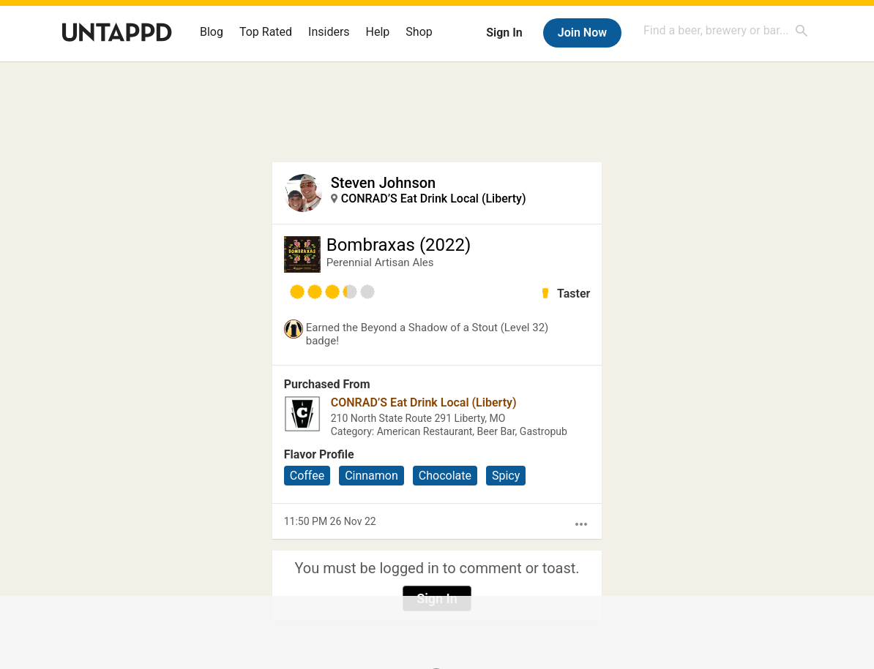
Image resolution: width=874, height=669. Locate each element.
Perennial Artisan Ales (380, 262)
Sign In (504, 32)
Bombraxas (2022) (398, 245)
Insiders (329, 32)
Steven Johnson (383, 183)
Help (378, 32)
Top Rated (265, 32)
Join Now (582, 32)
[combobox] (726, 30)
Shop (419, 32)
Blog (211, 32)
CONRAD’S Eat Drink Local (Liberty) (433, 198)
